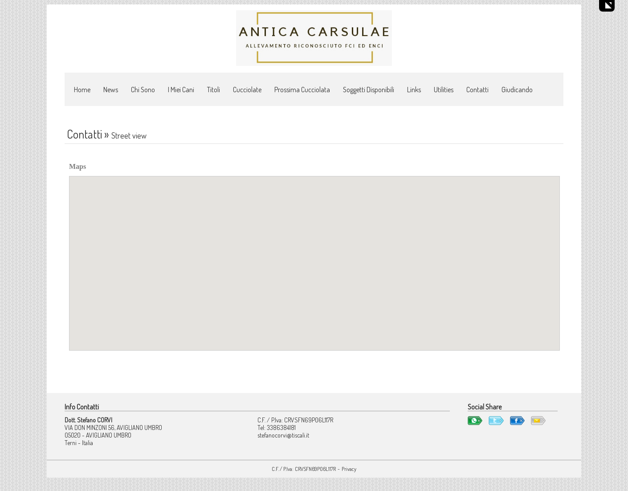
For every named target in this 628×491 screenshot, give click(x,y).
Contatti (477, 89)
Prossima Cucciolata (302, 89)
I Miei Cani (181, 89)
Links (414, 89)
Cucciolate (247, 89)
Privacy (349, 469)
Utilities (443, 89)
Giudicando (517, 89)
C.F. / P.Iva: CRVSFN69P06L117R (304, 469)
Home (82, 89)
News (110, 89)
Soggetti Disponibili (368, 89)
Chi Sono (143, 89)
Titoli (213, 89)
